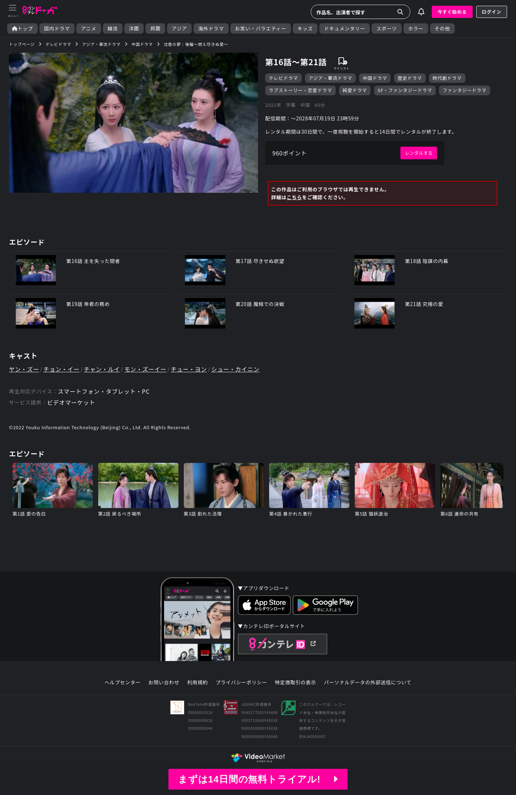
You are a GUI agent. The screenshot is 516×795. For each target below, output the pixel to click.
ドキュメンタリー (344, 28)
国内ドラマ (57, 28)
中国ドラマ (375, 78)
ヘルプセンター (123, 682)
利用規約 (197, 682)
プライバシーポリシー (241, 682)
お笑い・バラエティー (260, 28)
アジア (179, 28)
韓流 (113, 28)
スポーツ (386, 28)
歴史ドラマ (410, 78)
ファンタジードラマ (464, 90)
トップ (22, 28)
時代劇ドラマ (447, 78)
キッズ (305, 28)
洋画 (134, 28)
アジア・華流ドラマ (330, 78)
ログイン (491, 11)
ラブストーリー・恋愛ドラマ (300, 90)
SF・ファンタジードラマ (405, 90)
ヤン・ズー (24, 369)
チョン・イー (61, 369)
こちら (294, 197)
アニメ (88, 28)
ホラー (416, 28)
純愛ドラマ (355, 90)
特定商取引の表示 (295, 682)
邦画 (155, 28)
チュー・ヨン (189, 369)
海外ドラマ (211, 28)
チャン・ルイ (102, 369)
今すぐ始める (452, 11)
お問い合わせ (163, 682)
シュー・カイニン (235, 369)
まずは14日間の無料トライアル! (258, 779)
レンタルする (419, 152)
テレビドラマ (283, 78)
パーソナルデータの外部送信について (367, 682)
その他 (442, 28)
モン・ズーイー (145, 369)
